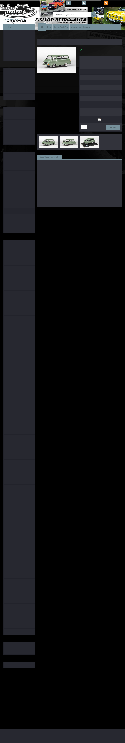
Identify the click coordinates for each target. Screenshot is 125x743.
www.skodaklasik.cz (12, 684)
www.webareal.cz (29, 724)
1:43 (76, 210)
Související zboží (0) (73, 156)
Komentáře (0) (92, 156)
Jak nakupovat (76, 27)
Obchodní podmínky (61, 27)
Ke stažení (108, 156)
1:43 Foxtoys (85, 210)
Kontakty (86, 27)
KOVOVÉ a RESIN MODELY (53, 35)
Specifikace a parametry (49, 156)
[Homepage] (43, 27)
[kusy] (84, 127)
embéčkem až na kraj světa (14, 686)
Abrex (70, 210)
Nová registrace (93, 2)
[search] (93, 14)
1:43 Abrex (105, 210)
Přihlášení (75, 2)
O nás (49, 27)
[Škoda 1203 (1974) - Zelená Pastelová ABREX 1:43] (56, 48)
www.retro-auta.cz (11, 681)
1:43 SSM (96, 210)
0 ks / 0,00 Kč (114, 1)
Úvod (40, 35)
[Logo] (20, 14)
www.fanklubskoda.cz (12, 683)
